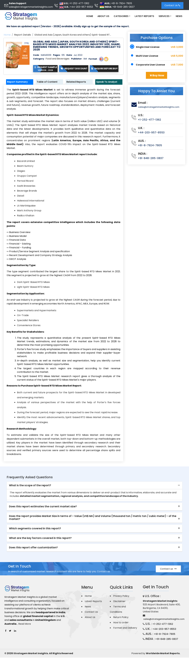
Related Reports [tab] (78, 82)
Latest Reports (144, 16)
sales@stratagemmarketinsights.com (31, 7)
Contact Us (172, 5)
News (179, 16)
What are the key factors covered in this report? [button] (40, 538)
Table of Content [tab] (49, 82)
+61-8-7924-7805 (121, 3)
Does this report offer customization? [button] (33, 548)
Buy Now (157, 75)
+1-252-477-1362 (79, 3)
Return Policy (120, 617)
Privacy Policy (121, 596)
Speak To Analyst (108, 82)
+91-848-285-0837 (124, 7)
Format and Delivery (125, 628)
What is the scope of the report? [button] (30, 486)
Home (89, 16)
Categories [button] (121, 16)
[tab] (94, 486)
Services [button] (164, 16)
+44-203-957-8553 (81, 7)
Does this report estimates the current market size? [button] (43, 507)
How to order (120, 623)
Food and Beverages (57, 58)
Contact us (168, 569)
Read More (24, 624)
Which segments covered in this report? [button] (35, 529)
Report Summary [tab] (19, 82)
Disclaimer (119, 601)
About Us (103, 16)
